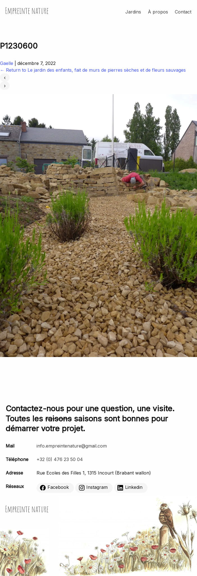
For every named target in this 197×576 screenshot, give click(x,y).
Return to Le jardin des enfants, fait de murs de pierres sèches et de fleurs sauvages (93, 70)
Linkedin (129, 488)
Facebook (54, 488)
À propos (158, 12)
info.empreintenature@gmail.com (72, 446)
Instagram (93, 488)
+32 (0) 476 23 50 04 (60, 459)
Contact (183, 12)
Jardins (133, 12)
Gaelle (6, 63)
